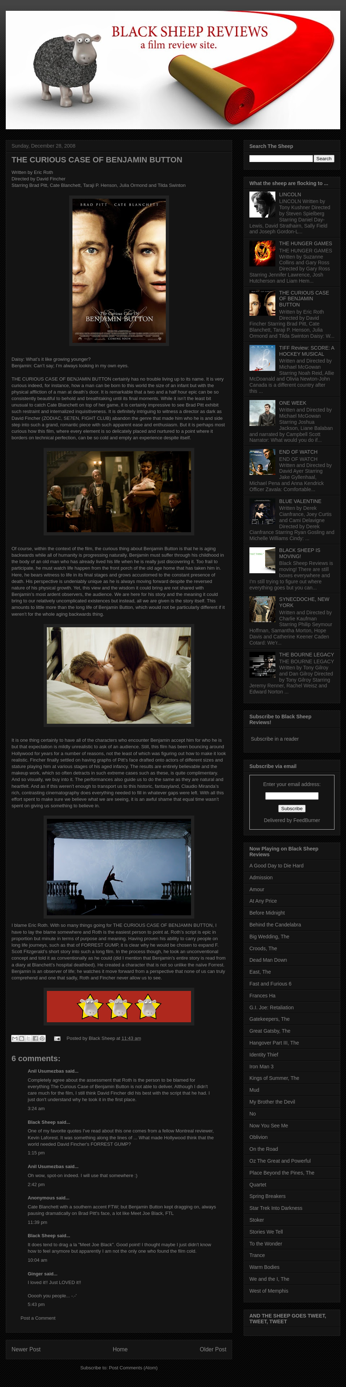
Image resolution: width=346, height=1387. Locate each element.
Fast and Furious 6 (270, 984)
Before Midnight (267, 913)
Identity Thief (263, 1055)
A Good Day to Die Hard (276, 865)
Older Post (213, 1349)
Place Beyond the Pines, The (281, 1173)
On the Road (263, 1149)
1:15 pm (36, 1152)
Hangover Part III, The (274, 1043)
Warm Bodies (264, 1267)
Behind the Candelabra (275, 925)
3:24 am (36, 1108)
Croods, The (263, 948)
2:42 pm (36, 1184)
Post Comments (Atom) (133, 1367)
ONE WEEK (292, 403)
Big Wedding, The (269, 936)
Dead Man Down (268, 960)
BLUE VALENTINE (300, 501)
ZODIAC (52, 418)
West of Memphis (268, 1291)
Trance (257, 1255)
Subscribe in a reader (275, 739)
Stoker (256, 1220)
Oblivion (258, 1137)
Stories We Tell (266, 1232)
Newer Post (26, 1349)
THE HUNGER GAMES (305, 243)
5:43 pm (36, 1304)
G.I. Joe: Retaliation (271, 1007)
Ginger (35, 1273)
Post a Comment (38, 1318)
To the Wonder (265, 1244)
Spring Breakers (267, 1196)
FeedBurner (306, 820)
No (252, 1114)
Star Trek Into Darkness (275, 1208)
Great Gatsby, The (269, 1031)
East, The (260, 972)
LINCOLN (290, 194)
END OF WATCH (298, 452)
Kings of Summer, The (274, 1078)
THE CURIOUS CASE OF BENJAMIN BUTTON (97, 159)
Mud (254, 1090)
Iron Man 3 (261, 1066)
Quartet (257, 1185)
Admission (261, 877)
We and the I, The (269, 1279)
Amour (256, 889)
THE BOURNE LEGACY (306, 654)
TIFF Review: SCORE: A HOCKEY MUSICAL (306, 351)
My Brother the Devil (272, 1102)
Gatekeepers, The (269, 1019)
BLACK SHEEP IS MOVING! (299, 553)
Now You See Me (268, 1125)
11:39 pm (37, 1222)
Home (120, 1349)
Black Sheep (102, 1038)
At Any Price (263, 901)
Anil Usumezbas (46, 1071)
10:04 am (37, 1260)
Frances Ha (262, 995)
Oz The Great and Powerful (280, 1161)
